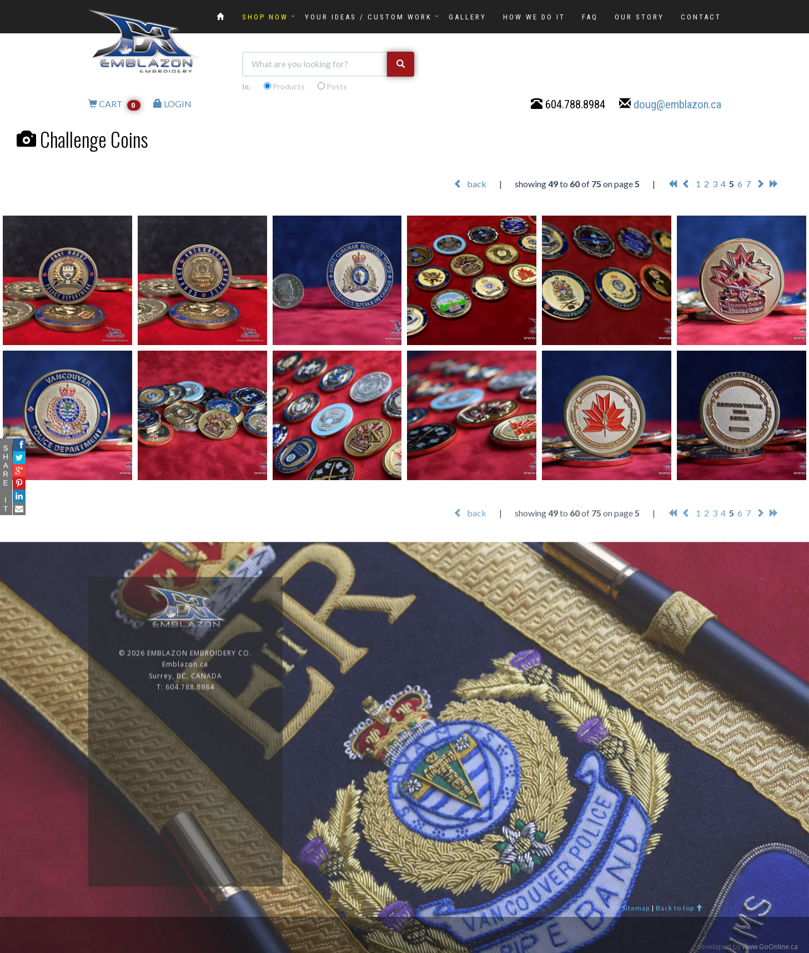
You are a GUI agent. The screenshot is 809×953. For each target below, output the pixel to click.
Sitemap (636, 914)
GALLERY (467, 17)
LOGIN (172, 104)
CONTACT (701, 17)
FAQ (590, 17)
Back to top (679, 914)
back (470, 184)
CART (114, 104)
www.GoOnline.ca (770, 946)
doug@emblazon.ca (677, 105)
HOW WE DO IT (534, 17)
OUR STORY (639, 17)
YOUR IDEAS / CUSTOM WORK (368, 17)
